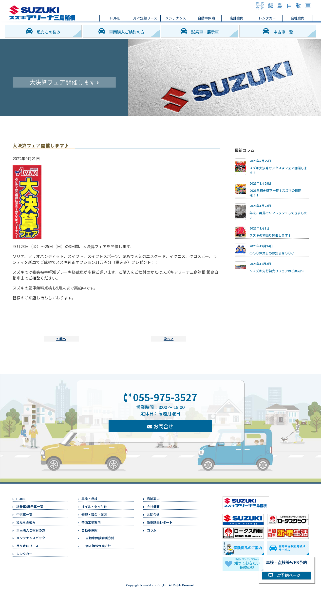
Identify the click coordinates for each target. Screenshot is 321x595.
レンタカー (267, 18)
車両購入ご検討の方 (121, 31)
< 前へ (61, 338)
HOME (115, 18)
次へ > (168, 338)
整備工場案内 (91, 522)
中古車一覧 (278, 31)
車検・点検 (89, 498)
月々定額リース (145, 18)
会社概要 (153, 506)
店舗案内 (237, 18)
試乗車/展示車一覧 (29, 506)
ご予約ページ (286, 575)
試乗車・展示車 (199, 31)
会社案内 (297, 18)
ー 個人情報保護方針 (96, 545)
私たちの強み (43, 31)
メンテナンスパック (30, 538)
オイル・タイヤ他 (94, 506)
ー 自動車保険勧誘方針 (97, 538)
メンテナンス (175, 18)
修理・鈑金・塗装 (94, 514)
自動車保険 (206, 18)
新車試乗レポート (159, 522)
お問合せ (160, 426)
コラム (151, 530)
